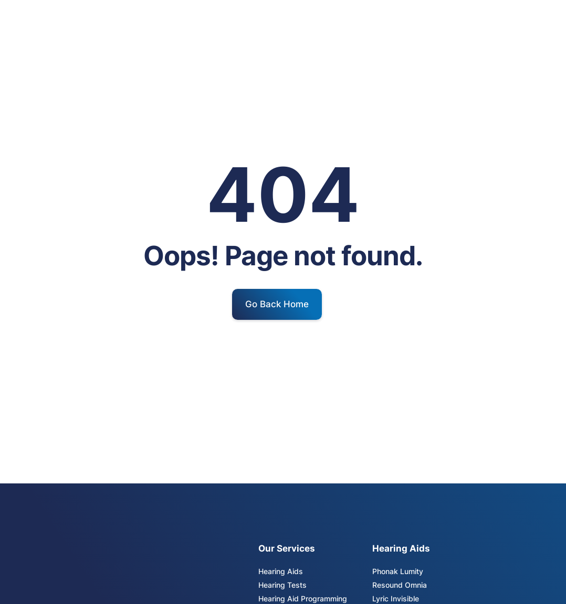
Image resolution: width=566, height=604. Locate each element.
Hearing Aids (280, 571)
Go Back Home (277, 304)
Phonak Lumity (397, 571)
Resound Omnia (399, 584)
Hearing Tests (282, 584)
